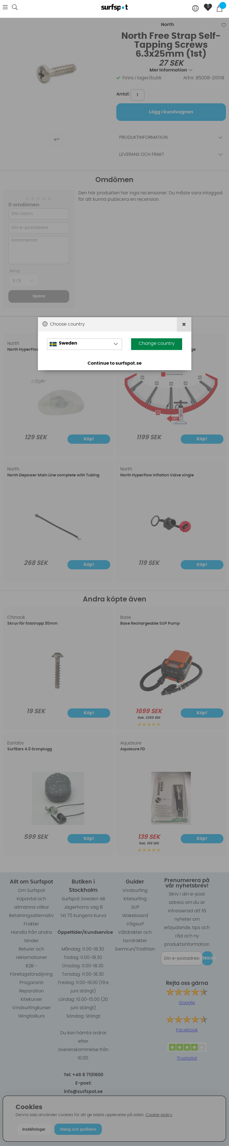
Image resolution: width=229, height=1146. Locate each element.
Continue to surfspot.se (115, 363)
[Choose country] (195, 9)
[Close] (184, 324)
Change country (157, 344)
